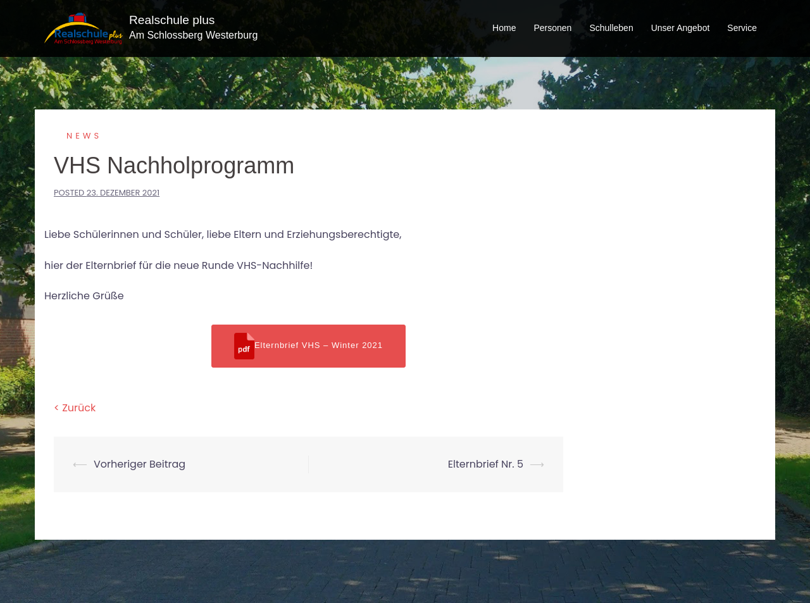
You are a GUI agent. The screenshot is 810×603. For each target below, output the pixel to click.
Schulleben (611, 28)
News (84, 136)
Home (504, 28)
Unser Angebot (680, 28)
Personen (552, 28)
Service (742, 28)
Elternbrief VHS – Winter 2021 (308, 346)
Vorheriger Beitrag (139, 464)
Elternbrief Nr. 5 (485, 464)
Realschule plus (172, 20)
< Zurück (75, 408)
